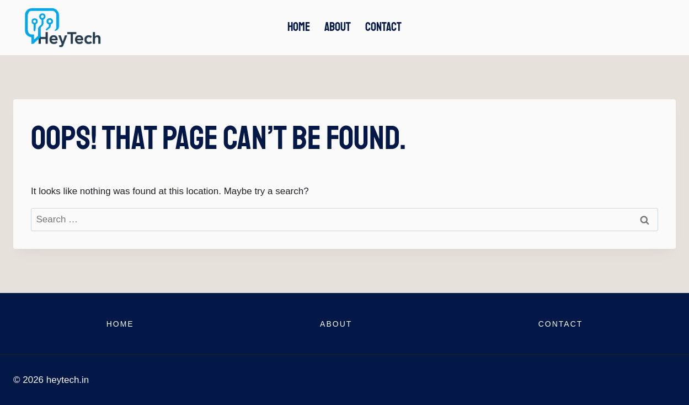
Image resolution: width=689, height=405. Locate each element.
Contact (383, 27)
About (337, 27)
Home (298, 27)
